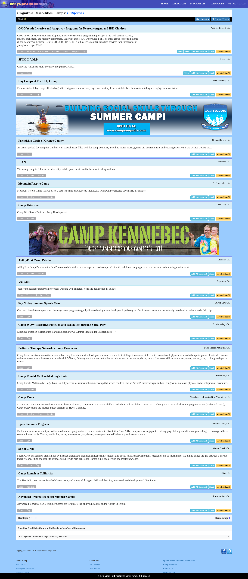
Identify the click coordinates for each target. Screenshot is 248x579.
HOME (165, 3)
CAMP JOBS (217, 3)
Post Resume (95, 569)
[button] (180, 51)
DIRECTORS (179, 3)
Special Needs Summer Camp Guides (179, 561)
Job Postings (95, 565)
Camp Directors (170, 565)
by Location (20, 565)
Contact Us (168, 569)
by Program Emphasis (25, 569)
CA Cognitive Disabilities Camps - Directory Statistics (124, 536)
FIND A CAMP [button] (237, 3)
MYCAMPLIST (198, 3)
